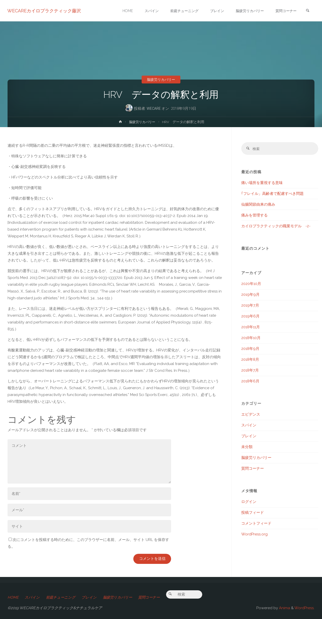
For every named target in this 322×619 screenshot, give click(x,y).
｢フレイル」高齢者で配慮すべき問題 (272, 194)
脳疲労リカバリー (161, 79)
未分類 (247, 447)
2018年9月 (250, 349)
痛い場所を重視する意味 (262, 183)
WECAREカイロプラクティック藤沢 (44, 10)
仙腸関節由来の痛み (258, 205)
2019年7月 (250, 306)
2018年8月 (250, 360)
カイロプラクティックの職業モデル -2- (275, 226)
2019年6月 (250, 317)
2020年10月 (251, 284)
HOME (13, 597)
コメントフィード (256, 524)
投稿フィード (252, 513)
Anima (284, 608)
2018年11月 (250, 327)
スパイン (248, 426)
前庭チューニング (62, 597)
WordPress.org (254, 535)
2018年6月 (250, 382)
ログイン (248, 502)
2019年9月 (250, 295)
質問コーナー (252, 469)
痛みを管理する (254, 215)
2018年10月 (251, 338)
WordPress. (304, 608)
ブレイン (248, 436)
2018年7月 (250, 371)
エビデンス (250, 415)
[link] (307, 11)
